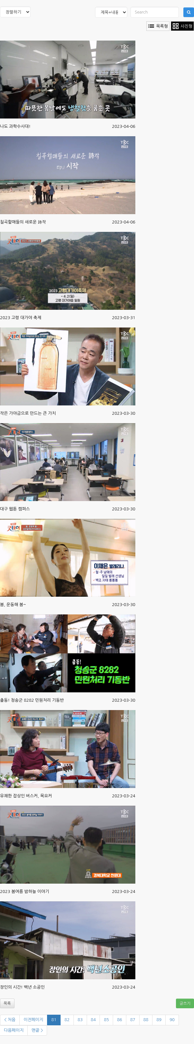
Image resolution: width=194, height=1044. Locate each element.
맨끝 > (37, 1030)
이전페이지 (33, 1020)
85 (106, 1020)
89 (158, 1020)
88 (146, 1020)
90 (172, 1020)
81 (53, 1020)
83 (80, 1020)
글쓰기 (184, 1003)
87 (132, 1020)
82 (67, 1020)
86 (119, 1020)
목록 (7, 1003)
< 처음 (9, 1020)
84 (93, 1020)
